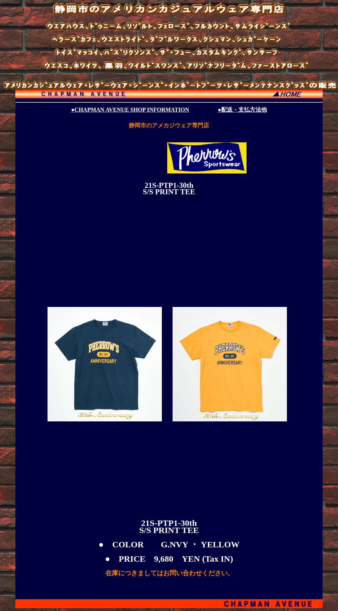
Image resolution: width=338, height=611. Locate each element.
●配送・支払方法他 (242, 110)
